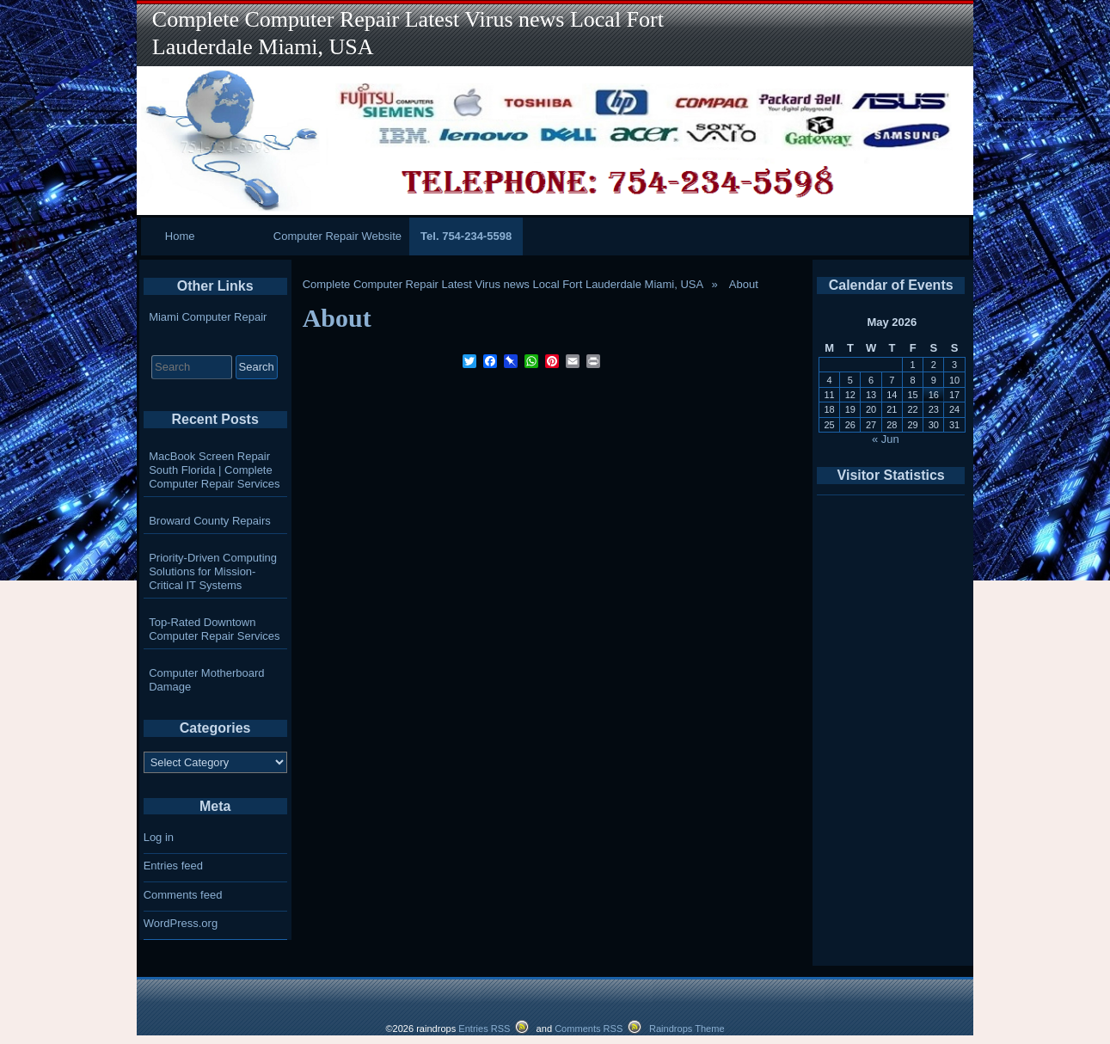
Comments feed (183, 894)
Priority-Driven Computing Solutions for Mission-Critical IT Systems (213, 571)
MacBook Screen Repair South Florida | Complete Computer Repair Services (214, 470)
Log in (159, 837)
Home (180, 236)
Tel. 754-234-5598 (466, 236)
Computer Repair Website (337, 236)
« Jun (885, 439)
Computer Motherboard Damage (206, 679)
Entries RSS (484, 1028)
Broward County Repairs (210, 520)
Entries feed (173, 865)
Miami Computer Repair (208, 316)
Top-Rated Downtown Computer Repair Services (214, 629)
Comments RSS (588, 1028)
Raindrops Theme (687, 1028)
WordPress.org (181, 923)
